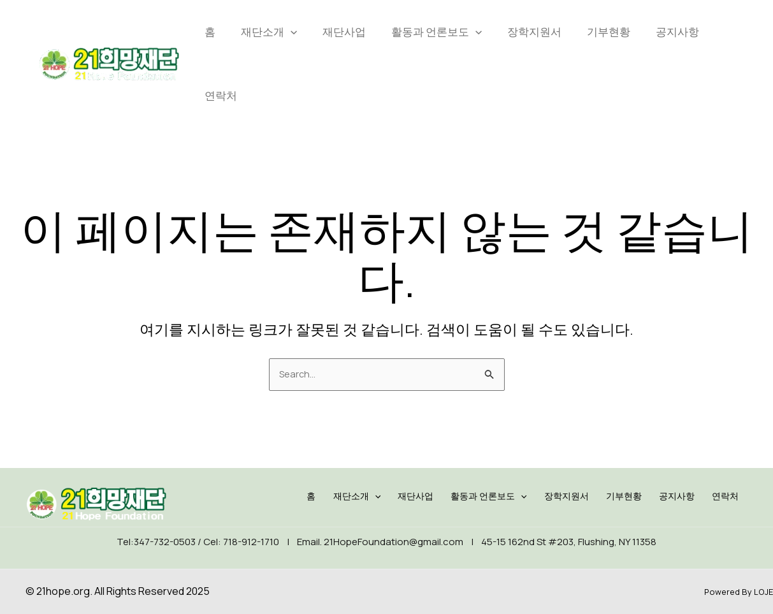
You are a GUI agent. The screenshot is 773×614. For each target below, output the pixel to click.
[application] (290, 32)
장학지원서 (534, 31)
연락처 (221, 95)
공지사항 (677, 31)
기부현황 (608, 31)
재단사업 (344, 31)
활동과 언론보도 (436, 32)
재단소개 (269, 32)
